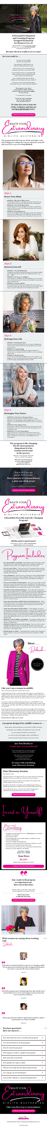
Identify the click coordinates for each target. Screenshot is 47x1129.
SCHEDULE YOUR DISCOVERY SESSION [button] (23, 114)
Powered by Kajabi (23, 1125)
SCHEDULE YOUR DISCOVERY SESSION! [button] (23, 490)
